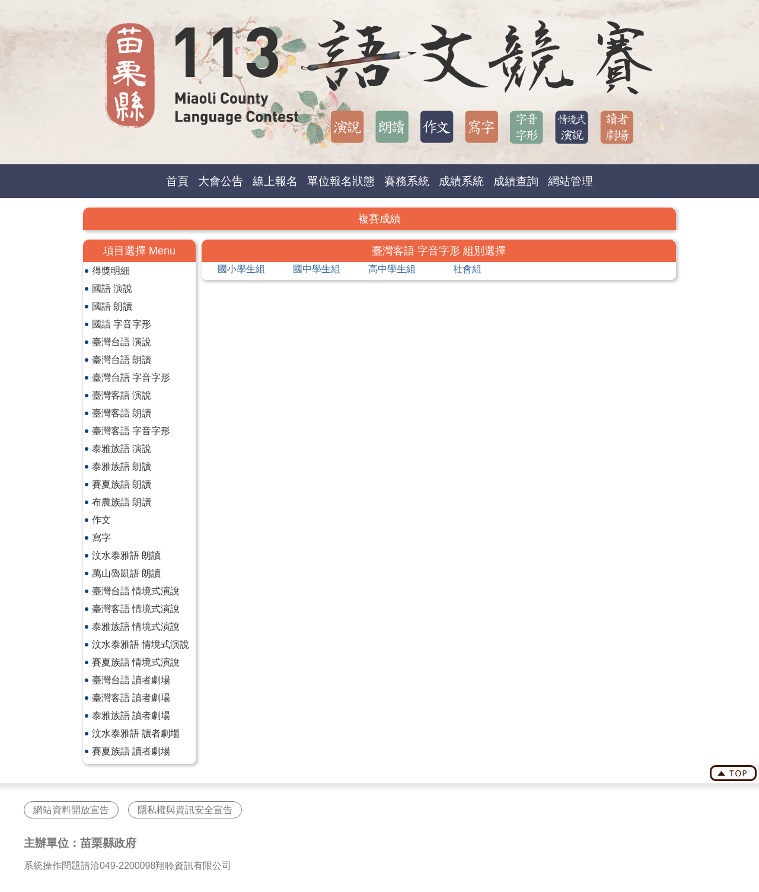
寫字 (101, 538)
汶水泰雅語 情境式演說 (140, 644)
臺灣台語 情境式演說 (136, 591)
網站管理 (570, 181)
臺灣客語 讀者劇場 (131, 698)
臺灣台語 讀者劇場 (131, 680)
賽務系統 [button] (406, 181)
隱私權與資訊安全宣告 (185, 810)
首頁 (177, 181)
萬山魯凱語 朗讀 (126, 573)
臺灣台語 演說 (121, 342)
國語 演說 (112, 288)
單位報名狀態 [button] (341, 181)
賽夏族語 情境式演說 (136, 662)
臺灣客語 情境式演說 (136, 609)
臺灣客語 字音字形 (131, 431)
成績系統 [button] (461, 181)
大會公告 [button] (220, 181)
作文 (101, 520)
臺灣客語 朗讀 (121, 413)
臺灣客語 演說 (121, 395)
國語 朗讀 (112, 306)
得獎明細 (111, 271)
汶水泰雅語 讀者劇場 (136, 733)
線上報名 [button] (275, 181)
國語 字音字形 (121, 324)
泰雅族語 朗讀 (121, 466)
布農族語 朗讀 (121, 502)
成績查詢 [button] (515, 181)
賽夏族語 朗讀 (121, 484)
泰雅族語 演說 (121, 449)
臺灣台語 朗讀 (121, 360)
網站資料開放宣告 (71, 810)
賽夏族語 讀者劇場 (131, 751)
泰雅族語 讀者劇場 (131, 716)
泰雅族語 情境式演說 (136, 627)
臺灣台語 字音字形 (131, 377)
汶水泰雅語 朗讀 (126, 555)
